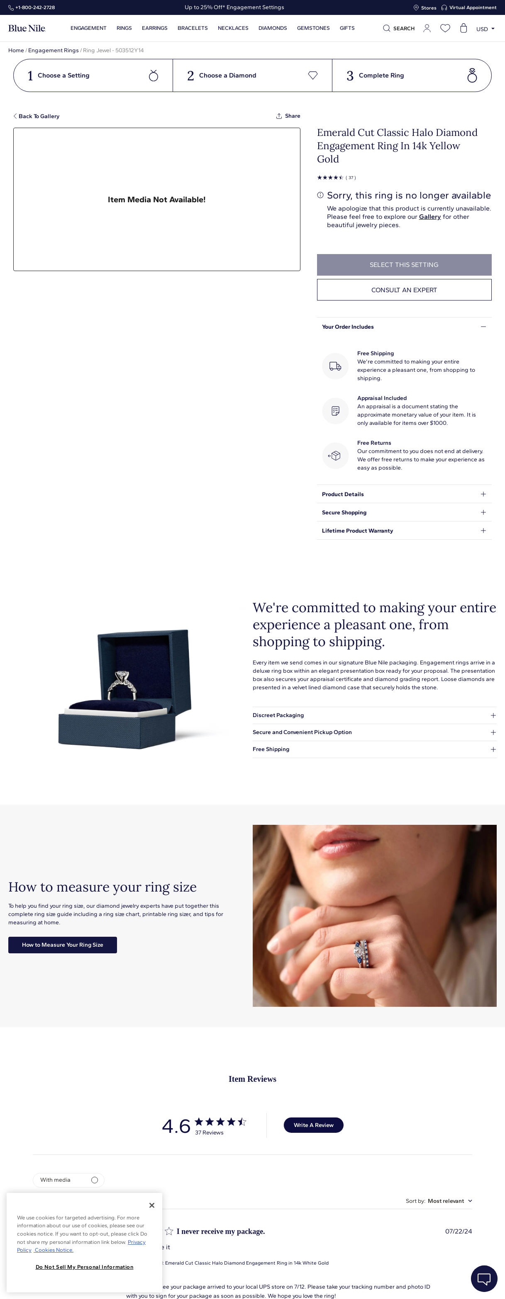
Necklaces (233, 28)
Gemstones (313, 28)
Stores (429, 8)
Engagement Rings (53, 50)
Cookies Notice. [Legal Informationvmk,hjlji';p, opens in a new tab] (53, 1250)
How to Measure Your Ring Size (62, 944)
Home (16, 50)
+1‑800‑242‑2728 (35, 7)
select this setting (404, 265)
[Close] (152, 1205)
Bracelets (193, 28)
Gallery (430, 217)
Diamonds (273, 28)
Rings (124, 28)
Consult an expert (404, 290)
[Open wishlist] (445, 28)
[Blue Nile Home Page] (27, 28)
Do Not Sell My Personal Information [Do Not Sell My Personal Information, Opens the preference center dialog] (85, 1267)
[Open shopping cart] (463, 28)
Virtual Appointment (473, 7)
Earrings (155, 28)
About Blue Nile (188, 1283)
